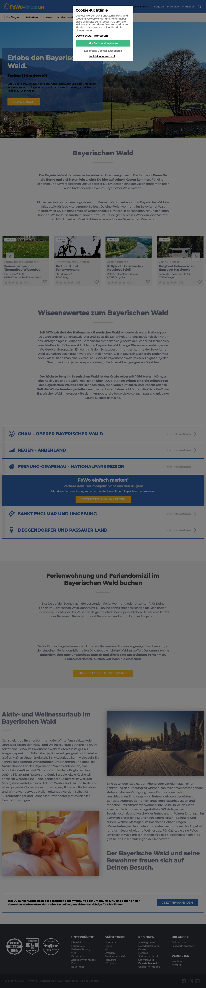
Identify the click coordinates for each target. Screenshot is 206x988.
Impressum (101, 35)
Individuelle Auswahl (102, 56)
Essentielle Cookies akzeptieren (103, 50)
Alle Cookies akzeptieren (103, 43)
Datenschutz (83, 35)
